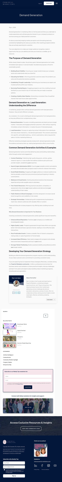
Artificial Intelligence (8, 355)
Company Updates (7, 362)
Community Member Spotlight (10, 359)
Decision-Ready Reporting (24, 343)
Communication (7, 357)
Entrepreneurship (7, 364)
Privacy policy (9, 472)
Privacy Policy (20, 384)
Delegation (20, 336)
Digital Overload (21, 330)
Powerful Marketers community (20, 264)
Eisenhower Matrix (22, 324)
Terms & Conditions (45, 469)
